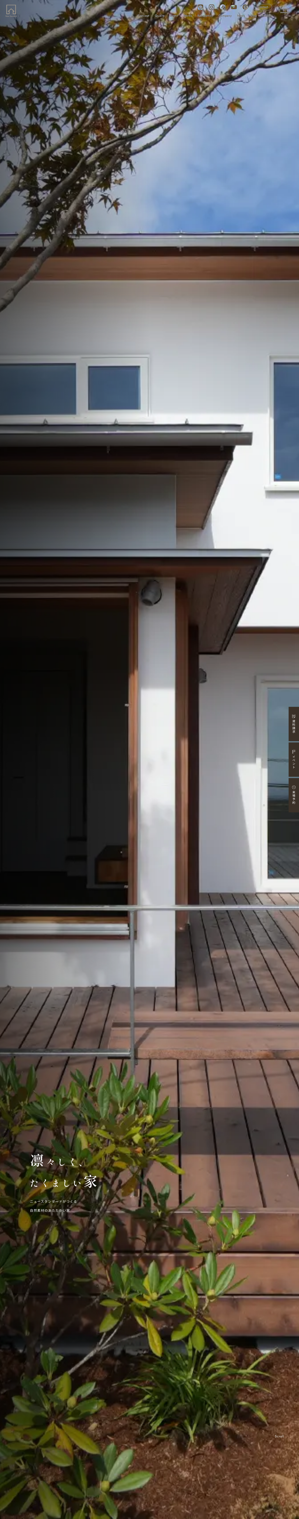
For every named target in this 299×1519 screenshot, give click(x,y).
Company (225, 15)
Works (187, 15)
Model (266, 15)
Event (174, 15)
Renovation (205, 15)
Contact (262, 7)
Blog (254, 15)
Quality (160, 15)
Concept (143, 15)
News (241, 15)
